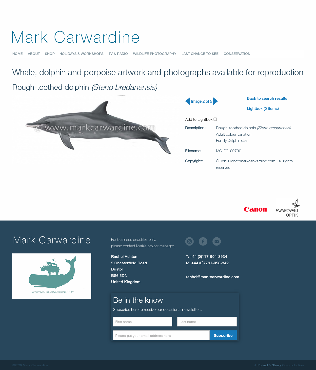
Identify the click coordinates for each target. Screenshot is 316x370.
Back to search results (267, 98)
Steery (276, 365)
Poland (262, 365)
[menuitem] (20, 54)
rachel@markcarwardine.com (212, 276)
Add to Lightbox (201, 119)
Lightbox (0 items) (263, 108)
